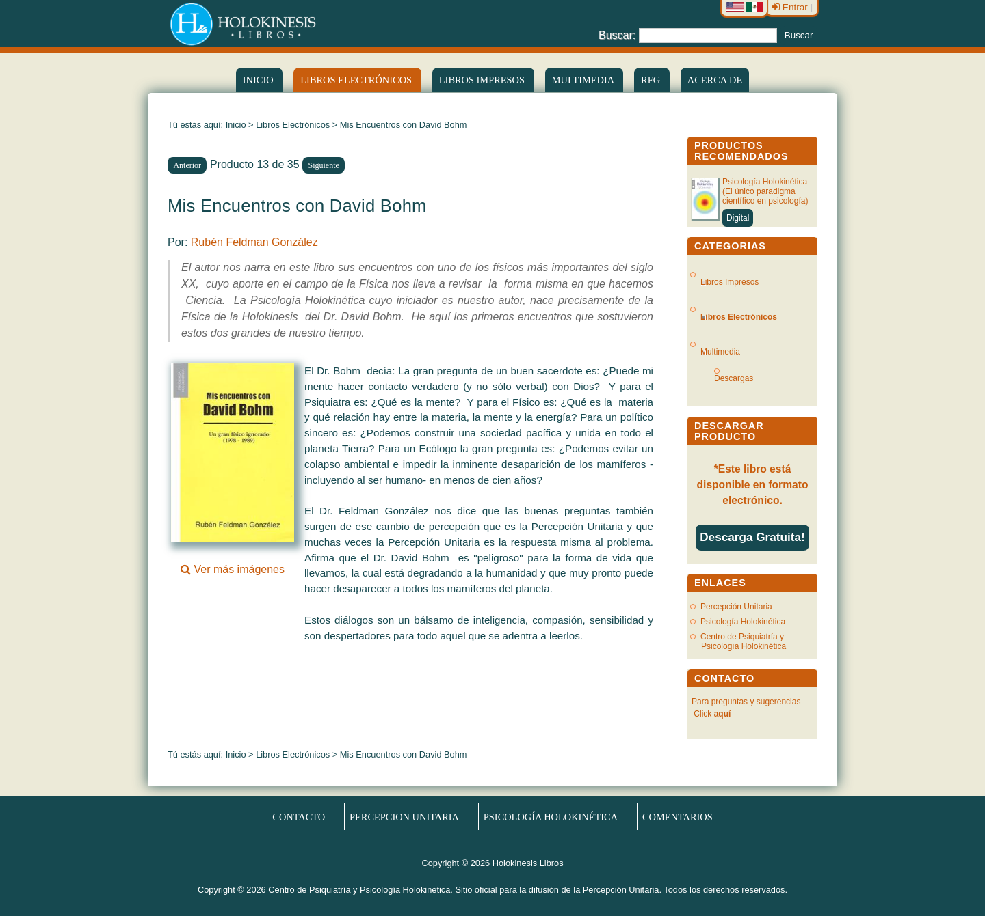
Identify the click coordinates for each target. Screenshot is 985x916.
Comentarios (677, 816)
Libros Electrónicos (293, 125)
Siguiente (323, 165)
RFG (652, 79)
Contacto (298, 816)
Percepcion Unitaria (404, 816)
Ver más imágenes (232, 563)
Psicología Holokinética (742, 621)
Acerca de (714, 79)
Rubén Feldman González (254, 242)
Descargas (739, 378)
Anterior (187, 165)
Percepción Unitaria (736, 606)
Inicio (259, 79)
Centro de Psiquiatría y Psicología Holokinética (743, 641)
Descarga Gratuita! (752, 537)
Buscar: (617, 34)
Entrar (791, 7)
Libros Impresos (483, 79)
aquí (722, 714)
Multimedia (584, 79)
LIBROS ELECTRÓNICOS (357, 79)
